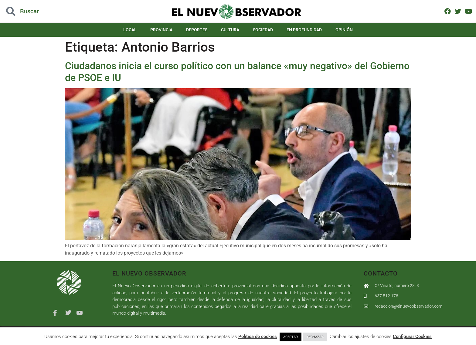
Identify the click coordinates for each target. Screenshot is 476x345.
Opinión (344, 29)
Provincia (161, 29)
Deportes (196, 29)
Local (130, 29)
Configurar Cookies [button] (412, 336)
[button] (47, 11)
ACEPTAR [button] (290, 337)
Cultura (230, 29)
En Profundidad (304, 29)
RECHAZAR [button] (315, 337)
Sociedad (263, 29)
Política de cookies (257, 336)
